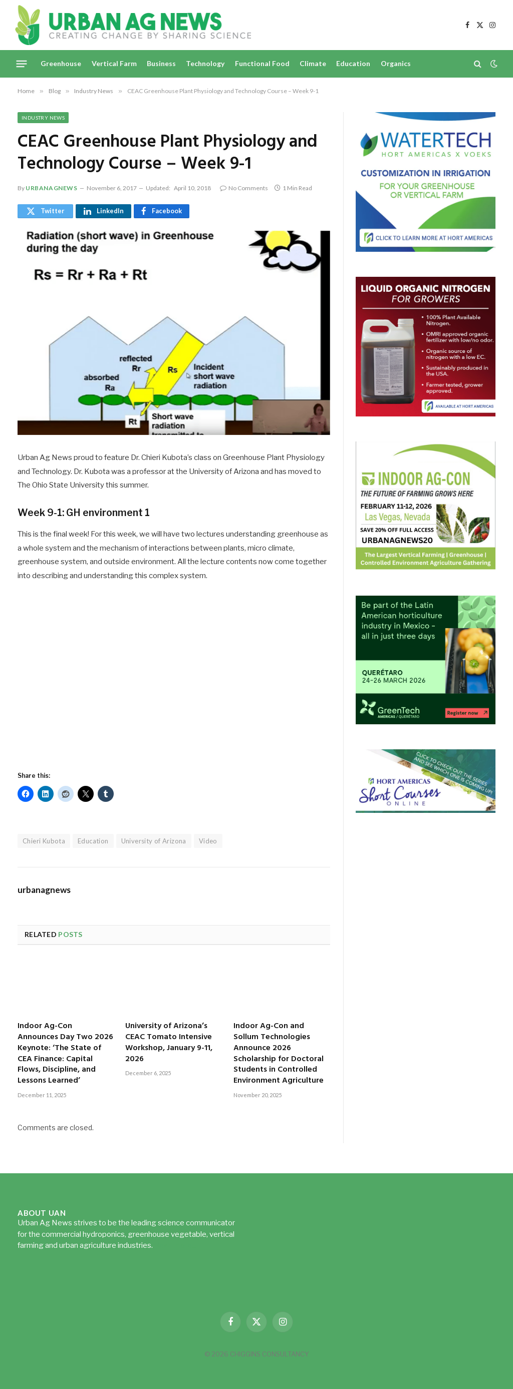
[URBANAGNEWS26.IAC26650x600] (425, 568)
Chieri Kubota (44, 841)
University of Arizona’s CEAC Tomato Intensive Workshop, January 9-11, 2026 (168, 1043)
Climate (313, 63)
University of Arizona (153, 841)
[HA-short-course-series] (425, 810)
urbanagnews (52, 188)
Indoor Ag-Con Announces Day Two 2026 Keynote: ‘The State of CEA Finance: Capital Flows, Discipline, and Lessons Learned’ (65, 1054)
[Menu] (22, 64)
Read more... (175, 1245)
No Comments (244, 188)
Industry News (43, 118)
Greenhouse (61, 63)
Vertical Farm (114, 63)
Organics (396, 63)
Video (208, 841)
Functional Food (262, 63)
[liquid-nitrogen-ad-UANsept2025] (425, 413)
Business (161, 63)
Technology (205, 63)
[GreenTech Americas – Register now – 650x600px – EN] (425, 721)
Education (353, 63)
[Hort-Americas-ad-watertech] (425, 249)
